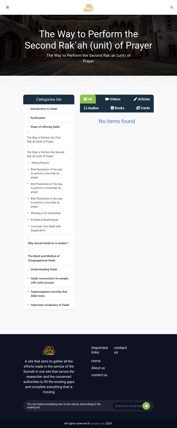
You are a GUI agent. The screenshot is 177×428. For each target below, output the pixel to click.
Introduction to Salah (43, 109)
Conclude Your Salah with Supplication (46, 228)
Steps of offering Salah (45, 127)
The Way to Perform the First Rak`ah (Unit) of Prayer (44, 139)
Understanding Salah (43, 269)
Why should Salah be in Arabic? (48, 243)
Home (95, 361)
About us (98, 368)
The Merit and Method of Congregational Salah (44, 258)
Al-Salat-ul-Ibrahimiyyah (44, 219)
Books (117, 108)
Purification (37, 118)
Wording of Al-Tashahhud (46, 213)
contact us (99, 375)
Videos (112, 99)
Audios (91, 108)
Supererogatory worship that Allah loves (49, 294)
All (88, 99)
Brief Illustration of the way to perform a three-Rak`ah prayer (46, 187)
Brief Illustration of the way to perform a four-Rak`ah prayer (46, 202)
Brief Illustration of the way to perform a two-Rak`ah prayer (46, 173)
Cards (143, 108)
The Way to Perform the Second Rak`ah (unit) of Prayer (45, 154)
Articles (142, 99)
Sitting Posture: (40, 162)
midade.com (98, 423)
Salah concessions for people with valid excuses (49, 281)
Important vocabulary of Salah (50, 305)
